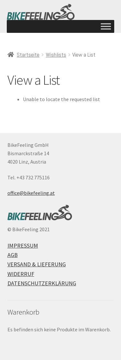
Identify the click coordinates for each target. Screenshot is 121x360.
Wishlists (56, 54)
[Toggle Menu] (106, 26)
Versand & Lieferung (36, 264)
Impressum (22, 245)
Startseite (28, 54)
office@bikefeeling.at (31, 193)
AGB (12, 255)
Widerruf (20, 274)
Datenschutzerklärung (41, 283)
